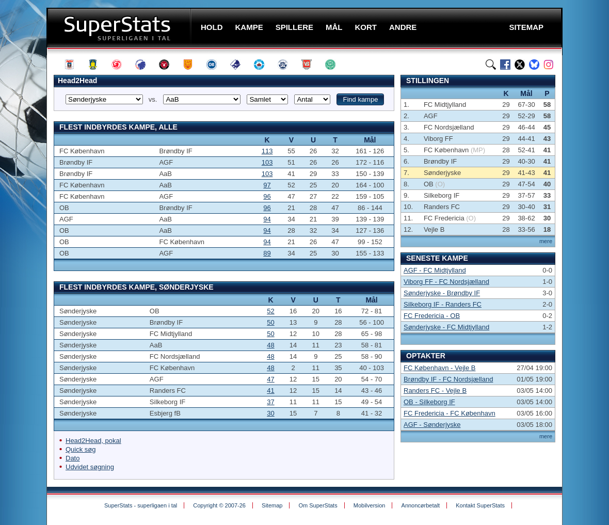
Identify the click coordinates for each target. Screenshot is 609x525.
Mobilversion (370, 505)
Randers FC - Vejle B (435, 390)
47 (270, 379)
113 (267, 151)
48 (270, 345)
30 (270, 413)
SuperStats (120, 27)
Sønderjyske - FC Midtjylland (446, 327)
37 (270, 402)
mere (545, 241)
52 (270, 311)
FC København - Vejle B (439, 368)
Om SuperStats (317, 505)
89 (266, 253)
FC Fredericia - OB (432, 316)
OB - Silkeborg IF (429, 402)
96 (266, 196)
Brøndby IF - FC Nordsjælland (448, 379)
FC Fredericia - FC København (449, 413)
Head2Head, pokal (93, 440)
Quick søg (81, 449)
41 (270, 390)
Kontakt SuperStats (480, 505)
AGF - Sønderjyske (432, 424)
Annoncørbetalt (421, 505)
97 (266, 185)
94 (266, 219)
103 (267, 162)
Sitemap (272, 505)
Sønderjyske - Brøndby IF (442, 293)
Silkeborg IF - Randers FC (443, 304)
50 (270, 322)
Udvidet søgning (90, 467)
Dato (72, 458)
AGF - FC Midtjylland (435, 270)
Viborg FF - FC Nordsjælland (446, 281)
